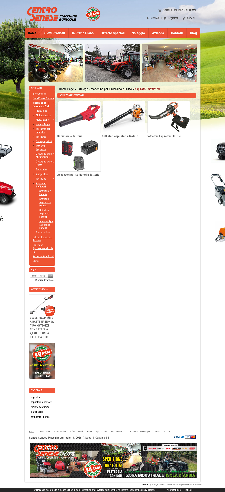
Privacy (87, 437)
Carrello (167, 10)
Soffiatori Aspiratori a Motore (120, 136)
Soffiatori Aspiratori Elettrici (164, 136)
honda (46, 416)
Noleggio (138, 33)
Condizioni (101, 437)
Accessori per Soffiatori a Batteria (78, 174)
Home (32, 33)
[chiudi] (188, 489)
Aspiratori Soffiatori (147, 89)
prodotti (190, 10)
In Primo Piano (83, 33)
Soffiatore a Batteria (69, 136)
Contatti (177, 33)
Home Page (66, 89)
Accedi (167, 431)
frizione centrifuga (40, 407)
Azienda (158, 33)
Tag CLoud (37, 390)
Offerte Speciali (113, 33)
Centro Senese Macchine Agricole (50, 437)
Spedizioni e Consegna (140, 431)
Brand (89, 431)
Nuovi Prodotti (54, 33)
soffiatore (36, 417)
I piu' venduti (101, 431)
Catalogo (82, 89)
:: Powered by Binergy (149, 484)
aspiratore (36, 397)
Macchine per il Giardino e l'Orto (111, 89)
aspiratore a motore (41, 402)
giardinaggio (37, 411)
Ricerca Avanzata (44, 280)
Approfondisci (174, 489)
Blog (193, 33)
